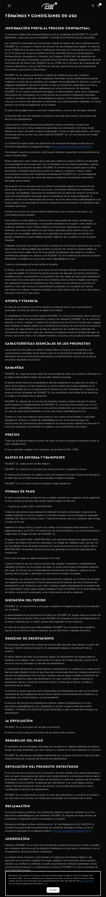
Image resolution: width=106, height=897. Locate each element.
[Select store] (93, 6)
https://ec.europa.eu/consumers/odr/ (72, 147)
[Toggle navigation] (9, 5)
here (45, 884)
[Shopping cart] (98, 6)
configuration (88, 881)
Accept (53, 890)
